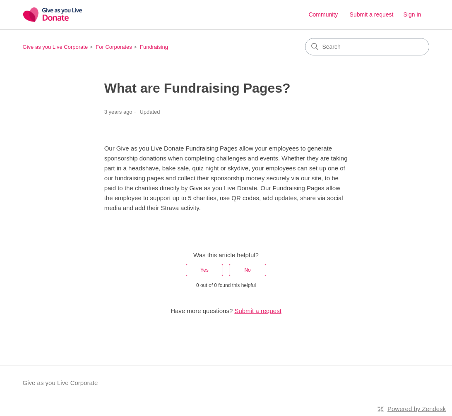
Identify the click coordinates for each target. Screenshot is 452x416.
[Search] (367, 46)
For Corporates (114, 47)
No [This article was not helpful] (247, 270)
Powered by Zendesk (416, 408)
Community (323, 14)
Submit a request (372, 14)
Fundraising (154, 47)
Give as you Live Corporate (55, 47)
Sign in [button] (412, 14)
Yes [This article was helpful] (204, 270)
